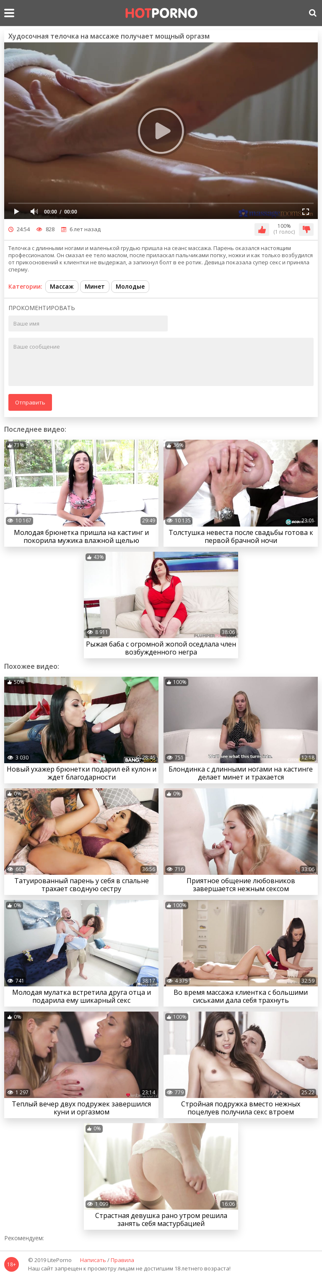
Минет (95, 286)
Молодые (130, 286)
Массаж (62, 286)
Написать (93, 1260)
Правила (122, 1260)
